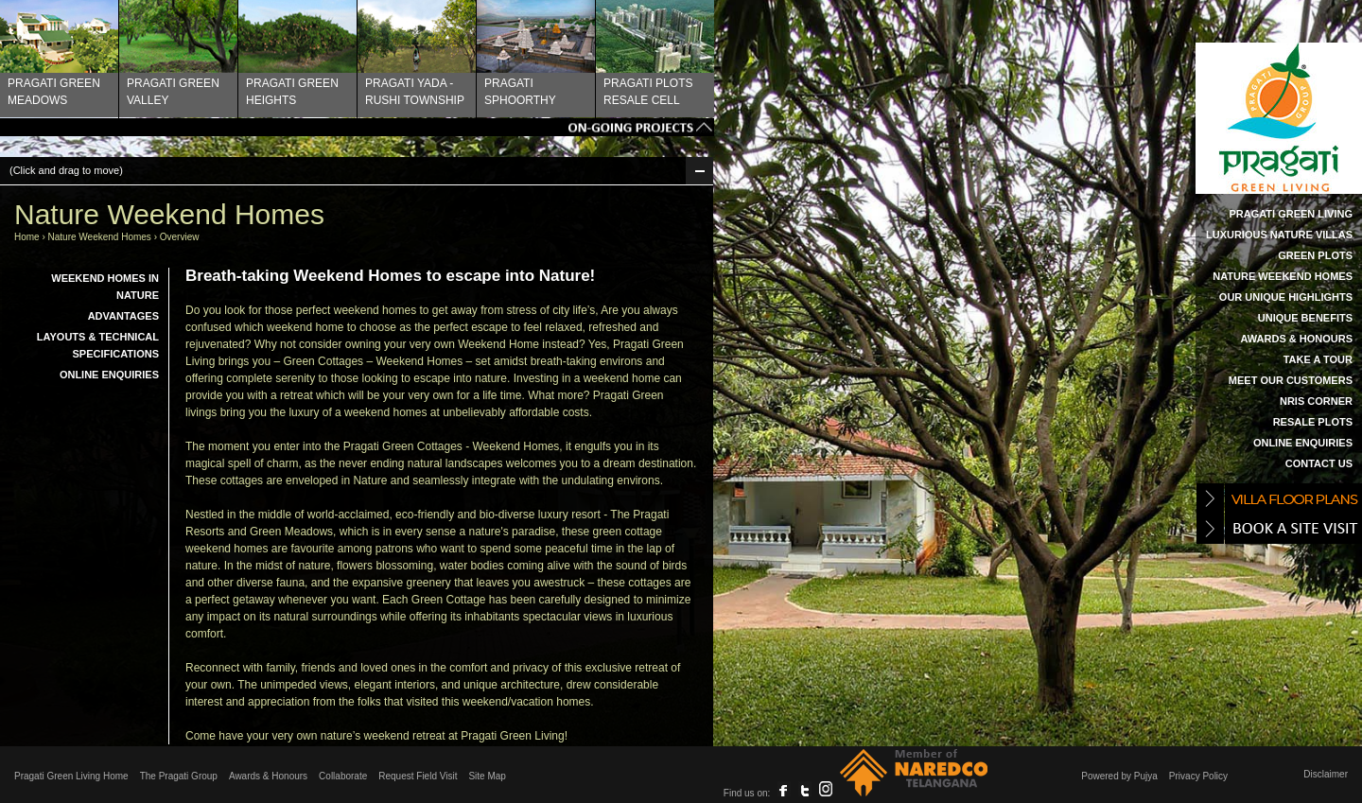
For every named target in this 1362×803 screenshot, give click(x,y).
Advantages (123, 316)
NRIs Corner (1316, 401)
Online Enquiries (1303, 442)
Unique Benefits (1305, 317)
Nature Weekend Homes (1283, 276)
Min (699, 170)
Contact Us (1319, 463)
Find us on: (747, 793)
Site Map (486, 776)
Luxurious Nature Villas (1279, 234)
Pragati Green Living (1291, 213)
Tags (357, 127)
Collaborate (343, 776)
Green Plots (1315, 255)
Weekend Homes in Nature (105, 286)
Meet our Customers (1291, 380)
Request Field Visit (417, 776)
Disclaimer (1325, 774)
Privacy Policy (1198, 776)
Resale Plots (1313, 422)
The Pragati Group (179, 776)
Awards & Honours (1296, 338)
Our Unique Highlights (1286, 297)
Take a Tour (1318, 359)
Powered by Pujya (1119, 776)
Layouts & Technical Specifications (98, 345)
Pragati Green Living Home (71, 776)
